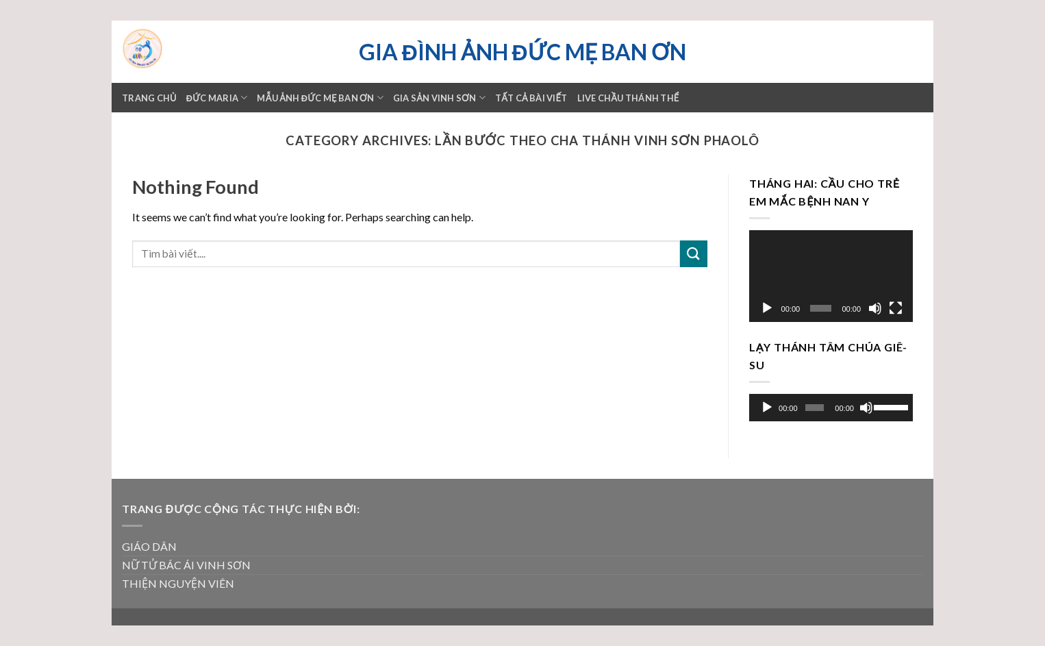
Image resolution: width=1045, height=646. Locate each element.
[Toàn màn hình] (896, 308)
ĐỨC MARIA (217, 97)
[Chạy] (767, 308)
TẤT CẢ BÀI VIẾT (531, 97)
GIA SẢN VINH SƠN (439, 97)
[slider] (814, 407)
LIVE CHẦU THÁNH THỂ (628, 97)
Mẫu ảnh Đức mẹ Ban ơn (320, 97)
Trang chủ (149, 97)
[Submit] (693, 253)
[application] (831, 276)
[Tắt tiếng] (875, 308)
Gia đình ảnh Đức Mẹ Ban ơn (522, 52)
